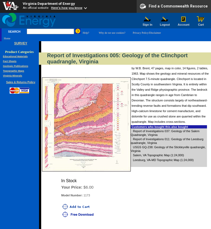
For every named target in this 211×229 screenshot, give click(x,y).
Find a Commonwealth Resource (174, 6)
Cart (201, 23)
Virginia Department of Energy (49, 3)
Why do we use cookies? (112, 32)
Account (184, 23)
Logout (165, 23)
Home (7, 38)
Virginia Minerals (12, 75)
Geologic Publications (15, 66)
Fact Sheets (10, 61)
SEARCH (14, 31)
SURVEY (20, 43)
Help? (86, 32)
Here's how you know (66, 8)
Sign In (147, 23)
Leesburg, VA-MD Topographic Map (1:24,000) (163, 160)
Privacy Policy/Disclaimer (147, 32)
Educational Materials (15, 56)
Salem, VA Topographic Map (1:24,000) (158, 155)
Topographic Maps (13, 71)
